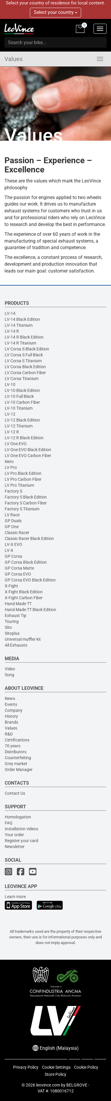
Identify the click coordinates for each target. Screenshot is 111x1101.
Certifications (17, 740)
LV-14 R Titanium (20, 343)
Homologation (18, 817)
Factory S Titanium (22, 509)
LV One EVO (16, 443)
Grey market (16, 763)
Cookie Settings (56, 1067)
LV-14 (10, 313)
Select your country (55, 12)
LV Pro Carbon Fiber (23, 479)
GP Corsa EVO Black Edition (30, 580)
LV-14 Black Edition (22, 319)
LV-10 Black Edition (22, 390)
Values (13, 58)
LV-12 (10, 414)
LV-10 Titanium (19, 408)
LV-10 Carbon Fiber (22, 402)
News (10, 698)
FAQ (8, 822)
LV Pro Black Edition (23, 473)
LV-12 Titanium (19, 426)
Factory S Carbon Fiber (26, 503)
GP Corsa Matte (19, 568)
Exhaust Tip (15, 615)
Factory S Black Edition (26, 497)
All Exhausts (16, 645)
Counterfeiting (18, 757)
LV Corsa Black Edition (25, 366)
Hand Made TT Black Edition (30, 609)
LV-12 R (12, 431)
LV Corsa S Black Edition (27, 349)
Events (11, 704)
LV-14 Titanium (19, 325)
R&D (9, 734)
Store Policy (55, 1074)
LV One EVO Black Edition (28, 449)
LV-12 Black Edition (22, 420)
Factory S (13, 491)
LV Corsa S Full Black (24, 354)
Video (10, 668)
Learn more (15, 896)
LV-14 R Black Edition (24, 337)
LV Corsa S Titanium (23, 360)
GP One (12, 526)
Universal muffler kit (23, 639)
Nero (9, 461)
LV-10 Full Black (19, 396)
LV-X (9, 550)
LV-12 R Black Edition (24, 437)
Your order (14, 834)
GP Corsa (13, 556)
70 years (12, 745)
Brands (11, 722)
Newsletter (15, 846)
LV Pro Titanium (19, 485)
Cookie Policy (86, 1067)
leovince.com (48, 1085)
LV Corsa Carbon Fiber (25, 372)
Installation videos (21, 828)
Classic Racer (17, 532)
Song (9, 674)
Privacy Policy (25, 1067)
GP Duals (13, 520)
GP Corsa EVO (18, 574)
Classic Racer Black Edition (29, 538)
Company (13, 710)
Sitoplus (12, 633)
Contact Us (15, 793)
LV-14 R (12, 331)
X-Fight (11, 586)
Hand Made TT (18, 603)
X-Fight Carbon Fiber (24, 597)
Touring (12, 621)
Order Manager (19, 769)
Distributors (15, 751)
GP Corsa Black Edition (26, 562)
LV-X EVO (13, 544)
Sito (8, 627)
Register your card (21, 840)
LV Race (12, 514)
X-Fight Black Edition (24, 591)
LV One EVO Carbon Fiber (28, 455)
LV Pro (11, 467)
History (11, 716)
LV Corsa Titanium (21, 378)
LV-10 (10, 384)
